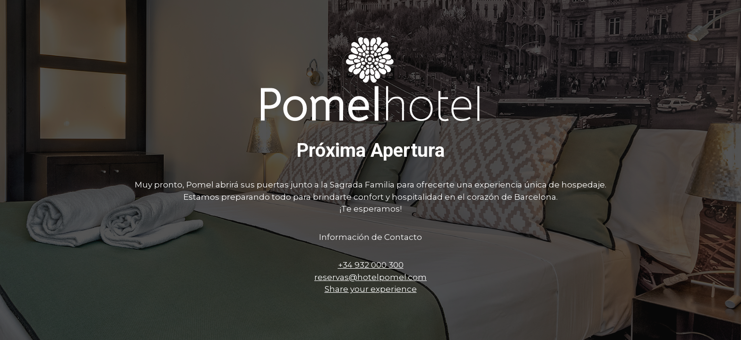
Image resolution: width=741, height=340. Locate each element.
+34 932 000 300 (371, 265)
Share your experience (371, 289)
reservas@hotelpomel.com (370, 277)
